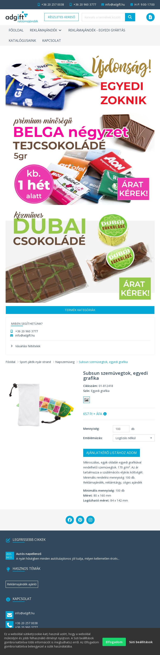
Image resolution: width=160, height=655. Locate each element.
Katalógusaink (22, 40)
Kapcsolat (51, 40)
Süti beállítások (141, 644)
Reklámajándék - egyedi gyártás (96, 30)
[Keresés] (130, 17)
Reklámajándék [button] (46, 30)
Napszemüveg (65, 362)
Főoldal (16, 30)
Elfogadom (114, 644)
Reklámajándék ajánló (22, 584)
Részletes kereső (61, 17)
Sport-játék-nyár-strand (35, 362)
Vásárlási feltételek (27, 346)
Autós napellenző (28, 553)
